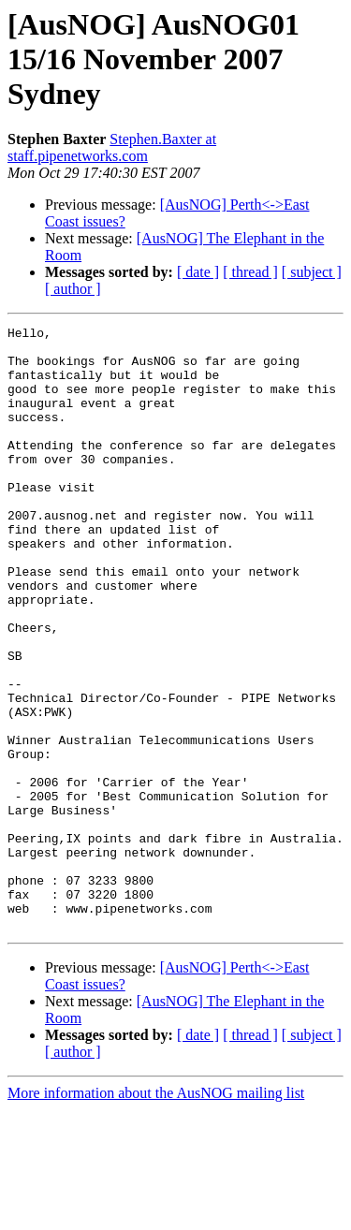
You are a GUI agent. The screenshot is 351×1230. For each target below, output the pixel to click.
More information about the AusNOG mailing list (155, 1214)
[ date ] (198, 272)
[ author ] (73, 289)
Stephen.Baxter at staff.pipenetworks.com (111, 147)
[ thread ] (250, 272)
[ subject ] (312, 272)
